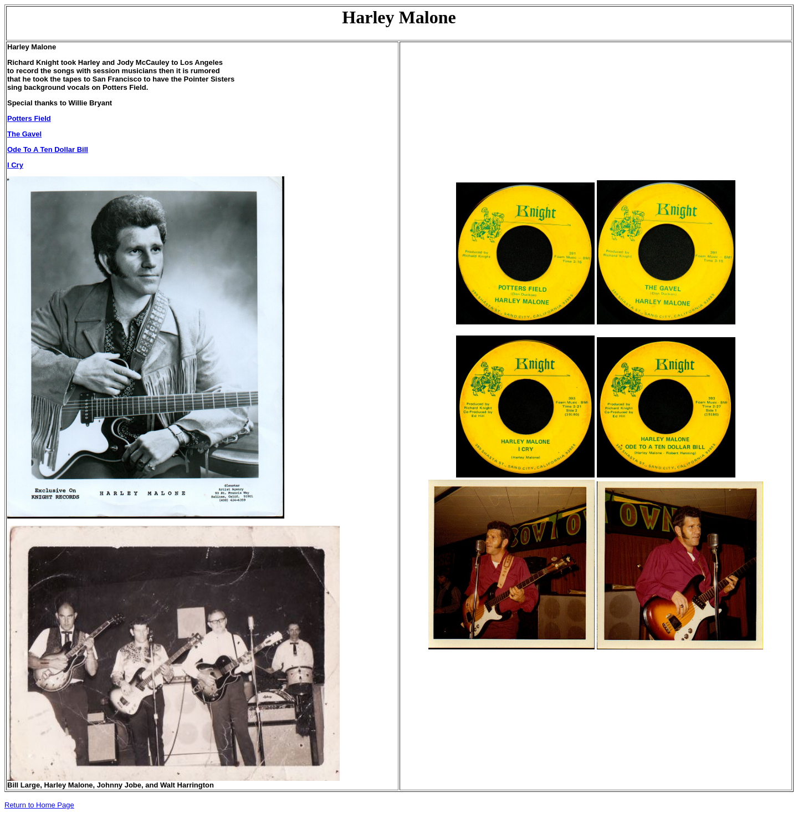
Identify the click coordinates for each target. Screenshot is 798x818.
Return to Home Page (39, 805)
